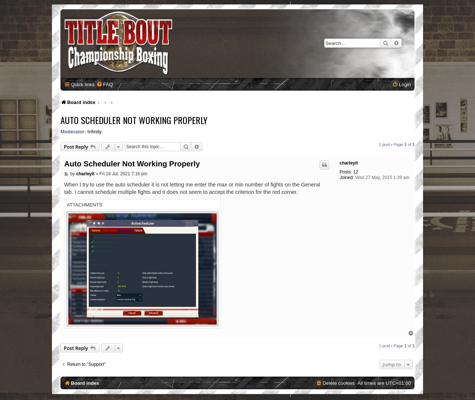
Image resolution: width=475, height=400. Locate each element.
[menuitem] (104, 84)
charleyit (349, 163)
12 (355, 172)
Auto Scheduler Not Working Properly (133, 120)
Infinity (95, 131)
